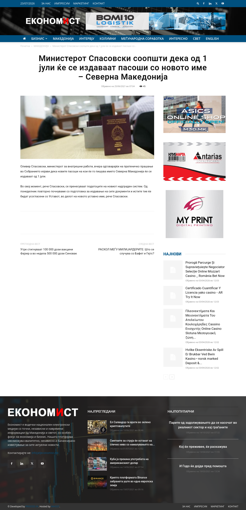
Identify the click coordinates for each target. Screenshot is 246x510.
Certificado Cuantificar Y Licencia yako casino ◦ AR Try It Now (204, 292)
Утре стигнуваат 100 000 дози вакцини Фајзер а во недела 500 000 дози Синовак (48, 251)
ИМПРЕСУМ (62, 3)
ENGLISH (212, 39)
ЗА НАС (46, 3)
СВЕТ (196, 39)
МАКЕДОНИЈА (63, 39)
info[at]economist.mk (45, 453)
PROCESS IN (32, 506)
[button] (198, 3)
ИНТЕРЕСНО (178, 39)
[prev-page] (165, 377)
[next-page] (172, 377)
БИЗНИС (39, 39)
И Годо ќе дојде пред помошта (203, 466)
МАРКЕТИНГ (81, 3)
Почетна (25, 46)
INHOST (55, 506)
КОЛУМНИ (108, 39)
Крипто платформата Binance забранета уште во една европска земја (131, 481)
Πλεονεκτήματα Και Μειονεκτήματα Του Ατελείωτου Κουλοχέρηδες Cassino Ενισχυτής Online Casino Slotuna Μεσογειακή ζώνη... (203, 324)
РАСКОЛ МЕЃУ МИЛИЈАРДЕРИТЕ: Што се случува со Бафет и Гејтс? (126, 251)
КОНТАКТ (99, 3)
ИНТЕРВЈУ (86, 39)
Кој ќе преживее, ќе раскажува (203, 447)
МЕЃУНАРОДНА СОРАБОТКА (142, 39)
